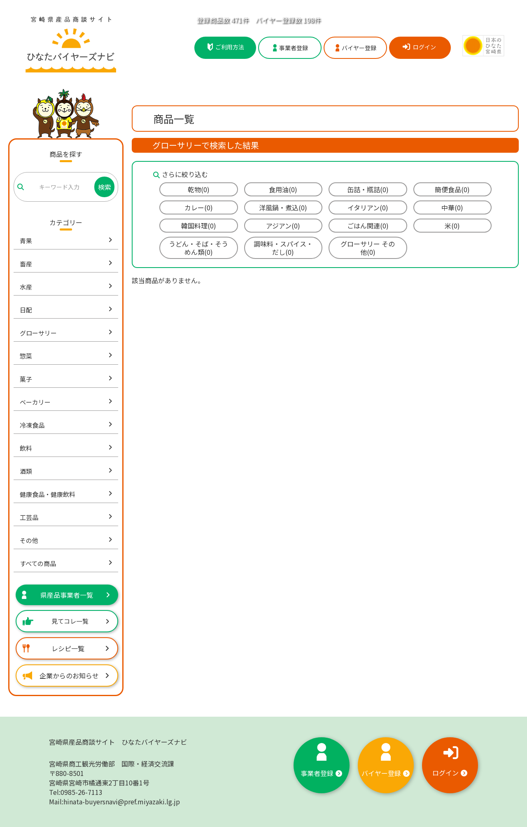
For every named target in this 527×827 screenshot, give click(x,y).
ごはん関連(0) (368, 226)
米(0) (452, 226)
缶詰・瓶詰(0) (368, 189)
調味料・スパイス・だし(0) (283, 248)
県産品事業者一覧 (66, 595)
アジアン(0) (283, 226)
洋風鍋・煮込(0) (283, 207)
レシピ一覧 (66, 648)
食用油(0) (283, 189)
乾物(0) (199, 189)
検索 (104, 187)
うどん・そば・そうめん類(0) (198, 248)
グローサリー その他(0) (367, 248)
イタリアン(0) (367, 207)
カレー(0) (198, 207)
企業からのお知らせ (66, 675)
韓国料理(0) (198, 226)
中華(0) (452, 207)
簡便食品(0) (452, 189)
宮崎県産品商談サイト (118, 742)
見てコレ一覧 (66, 621)
